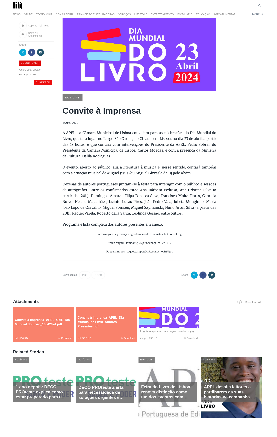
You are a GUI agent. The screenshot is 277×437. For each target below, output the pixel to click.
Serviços (124, 14)
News (16, 14)
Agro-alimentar (225, 14)
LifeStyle (140, 14)
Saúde (28, 14)
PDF (84, 275)
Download (65, 338)
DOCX (98, 275)
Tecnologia (44, 14)
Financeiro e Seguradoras (95, 14)
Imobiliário (185, 14)
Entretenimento (162, 14)
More (257, 14)
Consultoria (64, 14)
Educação (203, 14)
